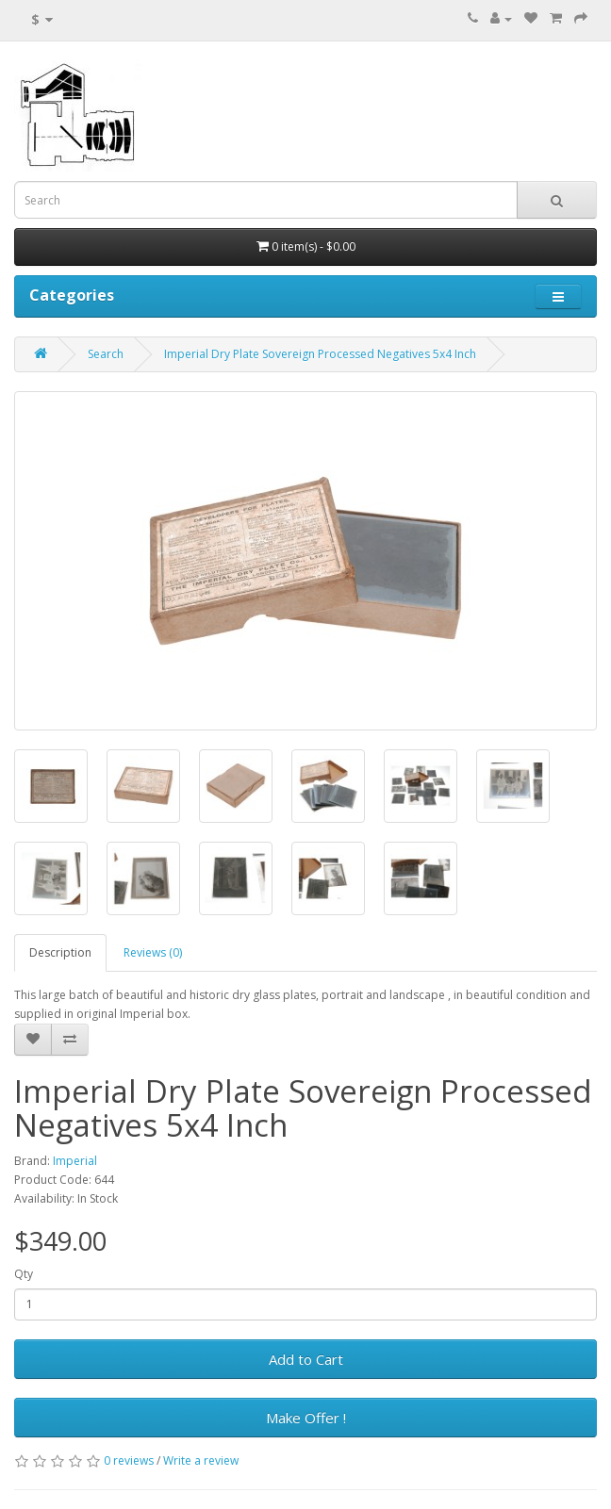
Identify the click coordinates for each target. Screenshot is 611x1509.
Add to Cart (306, 1359)
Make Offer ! (306, 1417)
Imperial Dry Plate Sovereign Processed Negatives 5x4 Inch (320, 354)
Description (60, 952)
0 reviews (129, 1460)
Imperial (75, 1161)
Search (106, 354)
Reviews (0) (153, 952)
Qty (23, 1274)
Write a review (201, 1460)
